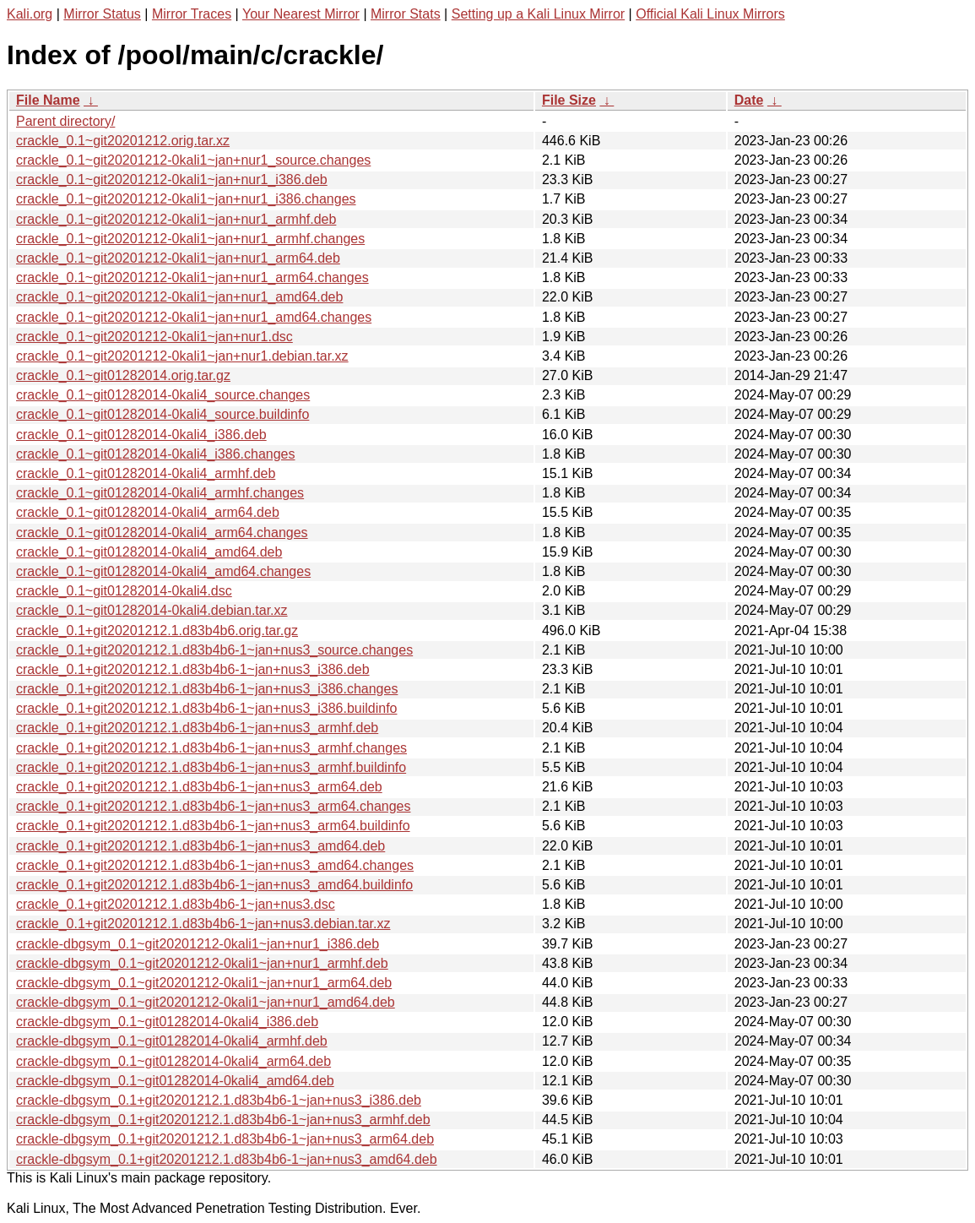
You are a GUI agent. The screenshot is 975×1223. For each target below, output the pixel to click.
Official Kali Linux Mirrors (710, 14)
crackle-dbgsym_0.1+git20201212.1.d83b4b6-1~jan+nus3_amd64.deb (226, 1159)
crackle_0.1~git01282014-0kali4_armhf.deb (145, 473)
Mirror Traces (191, 14)
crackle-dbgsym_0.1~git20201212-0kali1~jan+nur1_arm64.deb (204, 983)
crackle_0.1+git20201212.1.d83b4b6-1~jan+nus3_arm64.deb (199, 787)
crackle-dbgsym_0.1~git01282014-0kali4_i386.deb (167, 1021)
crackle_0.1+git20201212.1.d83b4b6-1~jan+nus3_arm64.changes (213, 806)
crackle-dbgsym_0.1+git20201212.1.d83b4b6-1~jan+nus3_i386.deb (218, 1100)
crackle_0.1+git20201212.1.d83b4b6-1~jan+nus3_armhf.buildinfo (211, 767)
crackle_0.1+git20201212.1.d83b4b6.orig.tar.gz (157, 630)
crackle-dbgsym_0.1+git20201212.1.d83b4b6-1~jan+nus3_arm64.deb (225, 1139)
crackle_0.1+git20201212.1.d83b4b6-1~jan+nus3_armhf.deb (197, 727)
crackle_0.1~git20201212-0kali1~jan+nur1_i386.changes (186, 199)
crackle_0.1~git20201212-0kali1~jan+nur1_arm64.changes (192, 277)
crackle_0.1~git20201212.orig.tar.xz (123, 140)
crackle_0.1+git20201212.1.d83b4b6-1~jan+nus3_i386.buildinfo (206, 708)
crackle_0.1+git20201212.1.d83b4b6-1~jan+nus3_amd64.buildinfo (214, 885)
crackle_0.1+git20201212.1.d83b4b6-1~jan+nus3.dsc (175, 904)
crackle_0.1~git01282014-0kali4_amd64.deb (149, 552)
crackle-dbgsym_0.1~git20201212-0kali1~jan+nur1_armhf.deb (202, 963)
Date (749, 100)
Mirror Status (102, 14)
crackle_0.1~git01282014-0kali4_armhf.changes (160, 493)
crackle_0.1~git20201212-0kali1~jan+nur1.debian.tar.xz (182, 356)
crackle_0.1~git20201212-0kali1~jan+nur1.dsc (154, 336)
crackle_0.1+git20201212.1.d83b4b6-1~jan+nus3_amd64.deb (200, 846)
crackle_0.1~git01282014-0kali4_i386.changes (155, 454)
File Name (48, 100)
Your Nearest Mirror (301, 14)
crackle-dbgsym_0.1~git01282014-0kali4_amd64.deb (175, 1081)
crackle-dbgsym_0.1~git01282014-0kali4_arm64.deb (173, 1061)
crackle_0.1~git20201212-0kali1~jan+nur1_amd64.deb (179, 297)
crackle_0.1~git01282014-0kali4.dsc (124, 591)
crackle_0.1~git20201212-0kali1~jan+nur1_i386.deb (172, 179)
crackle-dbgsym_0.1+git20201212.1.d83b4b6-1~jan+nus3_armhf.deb (223, 1119)
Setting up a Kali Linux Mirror (538, 14)
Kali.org (29, 14)
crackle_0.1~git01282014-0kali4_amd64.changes (163, 571)
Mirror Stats (406, 14)
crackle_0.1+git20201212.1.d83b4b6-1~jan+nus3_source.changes (214, 650)
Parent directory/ (65, 121)
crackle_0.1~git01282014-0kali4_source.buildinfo (162, 414)
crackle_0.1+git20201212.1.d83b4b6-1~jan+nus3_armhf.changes (211, 748)
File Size (569, 100)
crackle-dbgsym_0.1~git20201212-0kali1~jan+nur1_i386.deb (197, 944)
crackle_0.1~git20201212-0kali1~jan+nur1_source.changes (193, 160)
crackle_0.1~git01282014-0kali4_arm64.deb (147, 512)
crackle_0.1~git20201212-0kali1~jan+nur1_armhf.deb (176, 219)
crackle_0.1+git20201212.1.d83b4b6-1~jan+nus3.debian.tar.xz (203, 923)
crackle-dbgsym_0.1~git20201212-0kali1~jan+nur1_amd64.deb (205, 1002)
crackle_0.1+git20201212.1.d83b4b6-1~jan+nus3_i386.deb (193, 669)
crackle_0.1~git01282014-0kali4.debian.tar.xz (152, 610)
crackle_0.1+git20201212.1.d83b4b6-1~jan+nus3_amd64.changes (215, 865)
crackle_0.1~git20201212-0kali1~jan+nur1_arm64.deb (178, 258)
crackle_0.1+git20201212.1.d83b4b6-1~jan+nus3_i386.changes (207, 689)
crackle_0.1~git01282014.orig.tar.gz (123, 375)
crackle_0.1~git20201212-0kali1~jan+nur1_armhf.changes (190, 238)
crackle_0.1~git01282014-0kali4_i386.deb (141, 434)
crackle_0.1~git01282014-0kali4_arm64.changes (162, 532)
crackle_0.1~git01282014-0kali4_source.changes (163, 395)
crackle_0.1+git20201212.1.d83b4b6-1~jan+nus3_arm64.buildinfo (213, 825)
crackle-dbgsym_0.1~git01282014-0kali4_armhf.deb (172, 1041)
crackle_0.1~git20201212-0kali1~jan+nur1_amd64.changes (193, 317)
